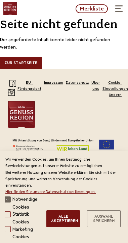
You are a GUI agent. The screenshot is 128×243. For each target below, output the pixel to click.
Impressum (53, 83)
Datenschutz (77, 83)
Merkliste (92, 9)
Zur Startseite (20, 63)
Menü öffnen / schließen (117, 6)
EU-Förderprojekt (29, 86)
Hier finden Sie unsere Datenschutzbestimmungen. (50, 192)
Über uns (95, 86)
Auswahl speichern (104, 219)
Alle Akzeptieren (64, 219)
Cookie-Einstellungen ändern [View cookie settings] (115, 89)
